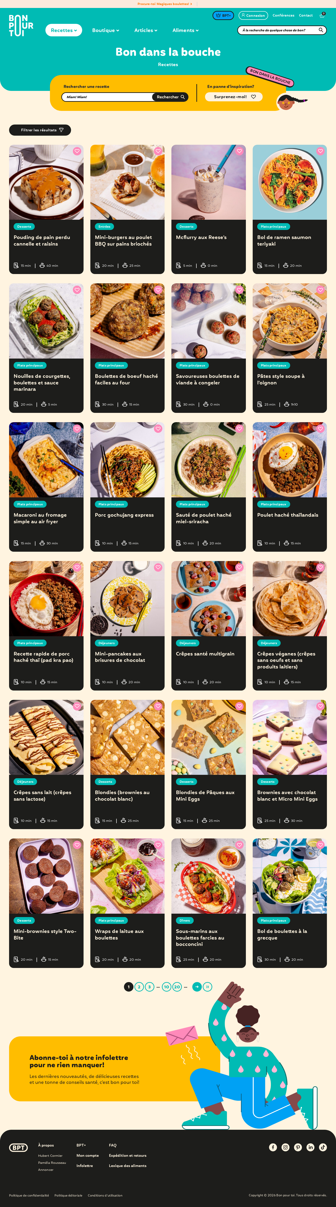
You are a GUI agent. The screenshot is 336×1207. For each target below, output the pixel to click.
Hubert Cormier (50, 1154)
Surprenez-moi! (230, 97)
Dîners (185, 919)
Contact (306, 15)
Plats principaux (274, 226)
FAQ (112, 1144)
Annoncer (45, 1168)
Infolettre (85, 1165)
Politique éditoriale (68, 1194)
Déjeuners (107, 642)
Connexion (253, 16)
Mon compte (88, 1154)
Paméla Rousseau (52, 1161)
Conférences (283, 15)
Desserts (24, 226)
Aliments (185, 31)
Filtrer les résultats (39, 130)
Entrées (105, 226)
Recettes (64, 31)
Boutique (105, 31)
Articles (145, 31)
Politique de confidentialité (29, 1194)
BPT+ (226, 16)
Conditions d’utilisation (105, 1194)
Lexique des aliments (127, 1165)
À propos (46, 1144)
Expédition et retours (127, 1154)
